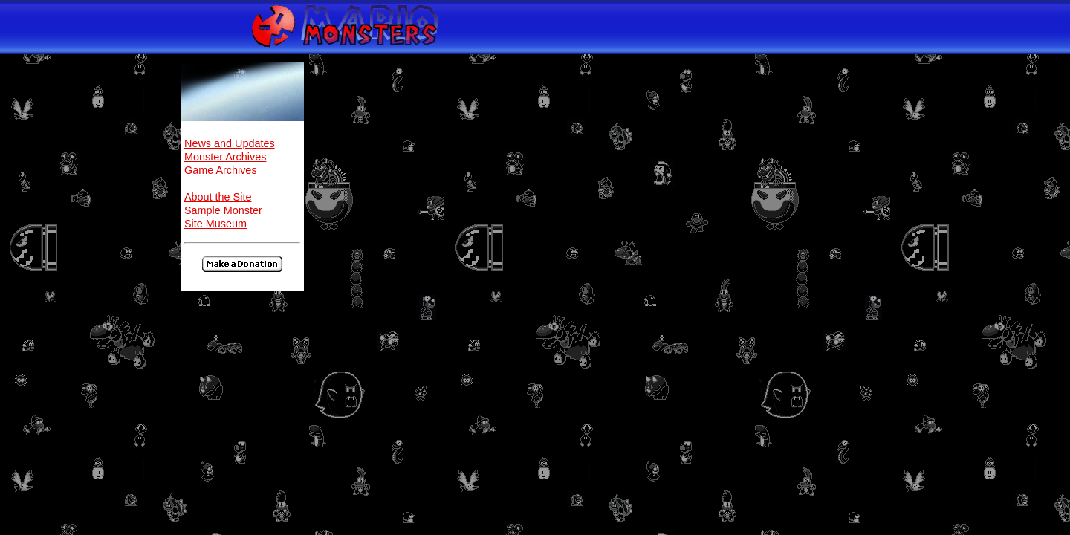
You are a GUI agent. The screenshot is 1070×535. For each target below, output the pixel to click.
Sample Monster (223, 210)
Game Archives (220, 170)
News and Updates (229, 143)
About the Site (217, 197)
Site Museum (215, 224)
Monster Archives (225, 157)
